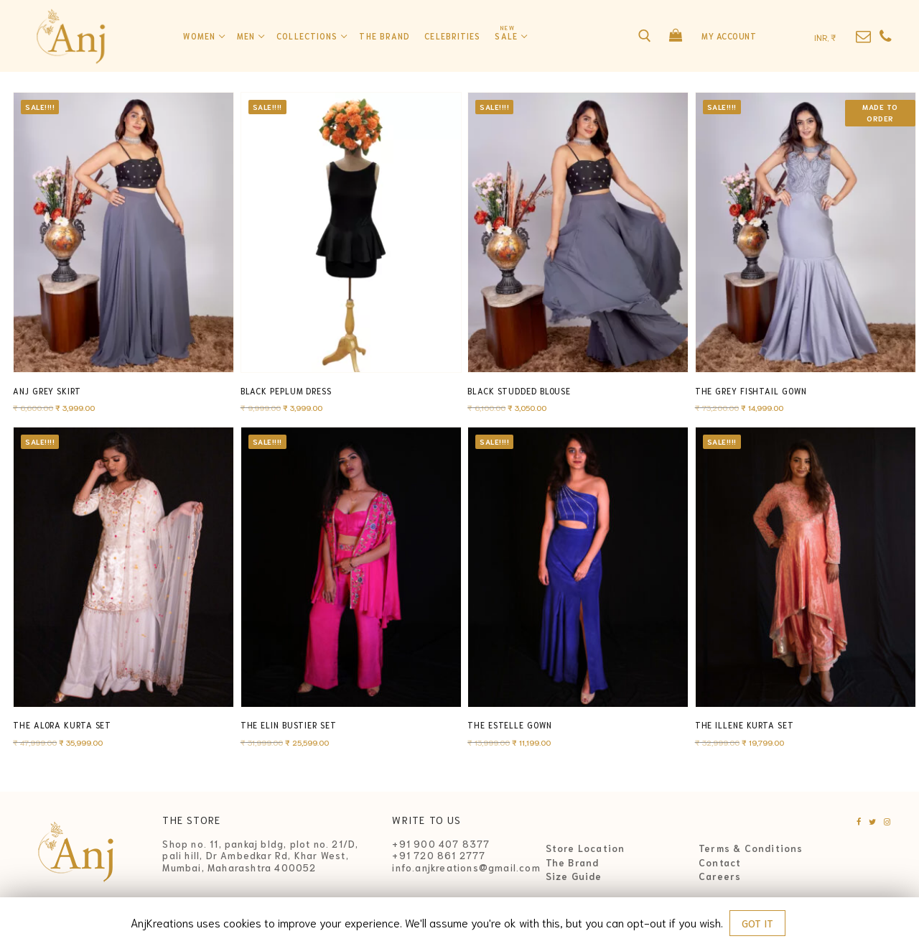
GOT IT (757, 923)
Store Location (585, 848)
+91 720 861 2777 (438, 855)
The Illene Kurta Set (744, 725)
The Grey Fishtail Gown (751, 391)
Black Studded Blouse (519, 391)
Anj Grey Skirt (47, 391)
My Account (728, 36)
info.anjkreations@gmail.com (466, 867)
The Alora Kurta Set (62, 725)
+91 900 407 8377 (441, 844)
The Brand (573, 863)
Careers (720, 876)
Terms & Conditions (751, 848)
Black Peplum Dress (286, 391)
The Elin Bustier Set (289, 725)
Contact (720, 863)
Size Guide (574, 876)
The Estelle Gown (509, 725)
